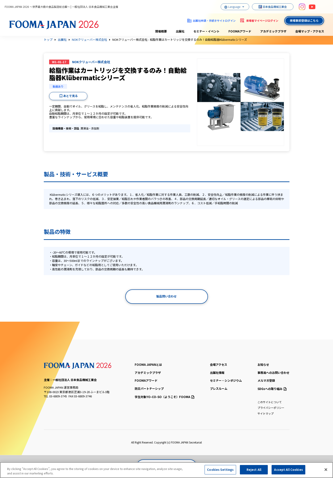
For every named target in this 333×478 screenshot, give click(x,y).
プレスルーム (218, 388)
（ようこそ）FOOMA (164, 397)
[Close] (326, 469)
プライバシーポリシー (271, 407)
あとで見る (70, 96)
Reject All (254, 469)
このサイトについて (270, 402)
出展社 (180, 31)
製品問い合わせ (166, 296)
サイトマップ (266, 413)
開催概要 (161, 31)
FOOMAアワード (239, 31)
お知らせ (263, 364)
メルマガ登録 (266, 380)
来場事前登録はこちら (304, 20)
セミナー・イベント (206, 31)
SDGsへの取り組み (272, 389)
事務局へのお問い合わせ (273, 372)
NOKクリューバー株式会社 (89, 39)
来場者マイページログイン (262, 20)
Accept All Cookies (288, 469)
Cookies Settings (220, 469)
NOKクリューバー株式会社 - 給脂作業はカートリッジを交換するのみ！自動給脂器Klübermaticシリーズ (179, 39)
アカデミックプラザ (273, 31)
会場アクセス (218, 364)
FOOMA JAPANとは (148, 364)
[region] (166, 470)
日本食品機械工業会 (270, 7)
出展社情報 (217, 372)
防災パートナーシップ (149, 388)
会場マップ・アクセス (309, 31)
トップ (48, 39)
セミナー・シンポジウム (226, 380)
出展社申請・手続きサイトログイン (214, 20)
